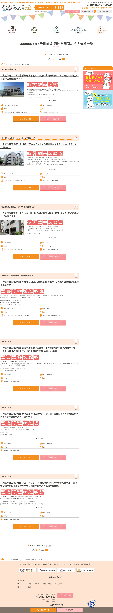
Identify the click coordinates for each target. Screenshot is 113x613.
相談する (70, 610)
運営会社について (59, 564)
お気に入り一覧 (88, 11)
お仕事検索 (9, 64)
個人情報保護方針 (87, 564)
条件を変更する (43, 610)
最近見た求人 (104, 11)
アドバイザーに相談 (72, 11)
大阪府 (29, 584)
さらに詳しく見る (26, 119)
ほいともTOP (20, 580)
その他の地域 (58, 584)
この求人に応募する (53, 119)
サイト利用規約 (73, 564)
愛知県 (29, 587)
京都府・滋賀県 (47, 584)
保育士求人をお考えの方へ (42, 564)
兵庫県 (37, 584)
